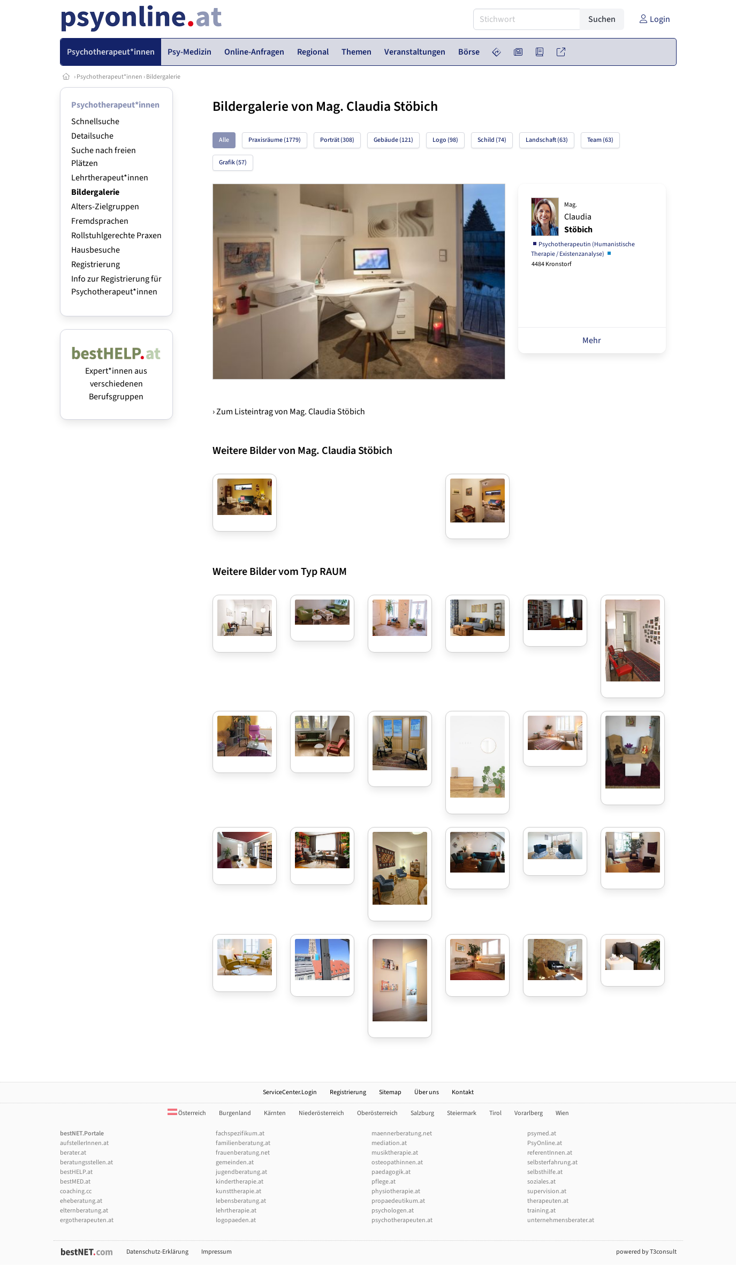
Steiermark (461, 1113)
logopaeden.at (236, 1220)
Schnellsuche (95, 121)
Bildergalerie (163, 76)
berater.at (73, 1152)
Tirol (495, 1113)
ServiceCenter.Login (290, 1092)
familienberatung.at (243, 1143)
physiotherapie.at (395, 1191)
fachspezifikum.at (240, 1133)
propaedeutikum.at (398, 1201)
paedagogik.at (391, 1172)
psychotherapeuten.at (402, 1220)
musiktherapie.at (394, 1152)
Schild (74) (491, 140)
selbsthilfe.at (545, 1172)
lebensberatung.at (241, 1201)
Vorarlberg (528, 1113)
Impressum (216, 1251)
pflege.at (383, 1181)
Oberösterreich (377, 1113)
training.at (541, 1210)
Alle (224, 140)
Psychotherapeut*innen (109, 76)
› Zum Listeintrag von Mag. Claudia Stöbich (289, 412)
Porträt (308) (337, 140)
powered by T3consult (646, 1251)
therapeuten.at (547, 1201)
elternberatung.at (84, 1210)
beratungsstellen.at (86, 1162)
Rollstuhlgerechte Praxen (116, 235)
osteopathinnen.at (397, 1162)
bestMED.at (75, 1181)
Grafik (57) (233, 162)
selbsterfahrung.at (552, 1162)
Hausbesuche (95, 250)
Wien (562, 1113)
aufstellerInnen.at (84, 1143)
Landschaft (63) (547, 140)
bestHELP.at (76, 1172)
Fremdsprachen (99, 221)
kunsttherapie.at (238, 1191)
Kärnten (275, 1113)
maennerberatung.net (401, 1133)
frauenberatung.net (243, 1152)
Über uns (426, 1092)
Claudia (578, 218)
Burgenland (235, 1113)
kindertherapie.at (239, 1181)
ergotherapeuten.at (86, 1220)
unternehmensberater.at (560, 1220)
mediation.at (389, 1143)
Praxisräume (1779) (274, 140)
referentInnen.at (549, 1152)
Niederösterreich (321, 1113)
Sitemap (390, 1092)
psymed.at (541, 1133)
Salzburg (422, 1113)
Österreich (187, 1113)
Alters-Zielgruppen (105, 207)
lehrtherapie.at (236, 1210)
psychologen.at (392, 1210)
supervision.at (546, 1191)
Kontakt (463, 1092)
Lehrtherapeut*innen (109, 178)
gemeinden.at (235, 1162)
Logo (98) (445, 140)
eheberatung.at (81, 1201)
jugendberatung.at (241, 1172)
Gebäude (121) (393, 140)
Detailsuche (92, 136)
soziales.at (541, 1181)
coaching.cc (76, 1191)
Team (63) (600, 140)
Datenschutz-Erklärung (157, 1251)
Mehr (591, 340)
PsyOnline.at (544, 1143)
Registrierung (95, 264)
